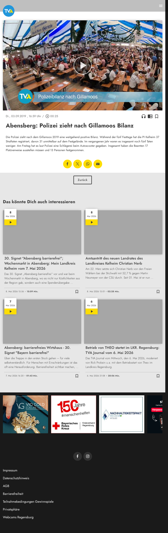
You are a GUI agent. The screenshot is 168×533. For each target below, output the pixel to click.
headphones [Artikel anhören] (143, 116)
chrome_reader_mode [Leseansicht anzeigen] (150, 116)
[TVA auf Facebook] (77, 456)
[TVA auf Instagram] (87, 456)
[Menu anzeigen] (160, 5)
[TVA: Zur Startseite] (8, 11)
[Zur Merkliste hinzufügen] (157, 116)
